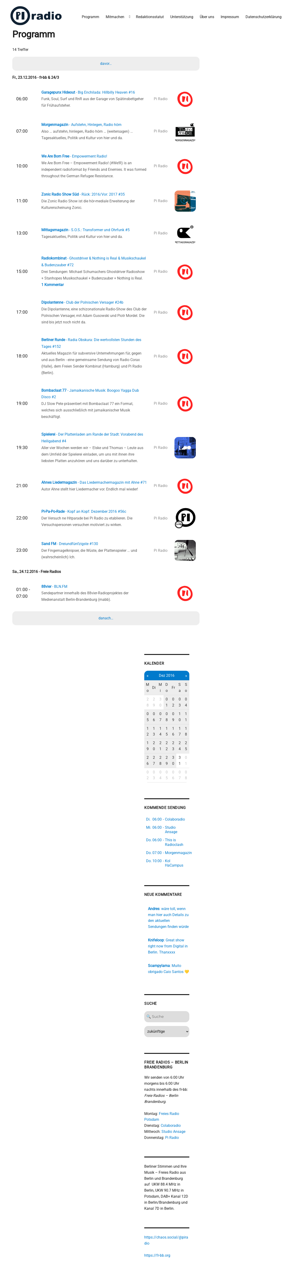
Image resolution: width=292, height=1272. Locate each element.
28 (156, 703)
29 (163, 703)
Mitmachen (114, 16)
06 (163, 712)
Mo (155, 692)
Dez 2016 (176, 679)
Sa (189, 692)
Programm (89, 16)
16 (182, 720)
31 (189, 738)
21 (169, 729)
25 (196, 729)
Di (162, 692)
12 (156, 720)
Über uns (206, 16)
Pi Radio (180, 1106)
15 (176, 720)
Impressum (229, 16)
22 (176, 729)
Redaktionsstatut (149, 16)
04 (196, 703)
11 (196, 712)
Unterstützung (181, 16)
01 (176, 703)
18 (196, 720)
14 (169, 720)
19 (156, 729)
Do (176, 692)
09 (182, 712)
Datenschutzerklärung (263, 16)
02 (182, 703)
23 (182, 729)
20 (163, 729)
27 (163, 738)
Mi (169, 692)
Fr (182, 692)
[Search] (176, 985)
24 (189, 729)
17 (189, 720)
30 (169, 703)
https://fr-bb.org (166, 1224)
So (196, 692)
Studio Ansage (182, 1100)
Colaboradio (179, 1094)
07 (169, 712)
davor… (106, 63)
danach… (106, 621)
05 (156, 712)
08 (176, 712)
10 (189, 712)
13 (163, 720)
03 (189, 703)
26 (156, 738)
